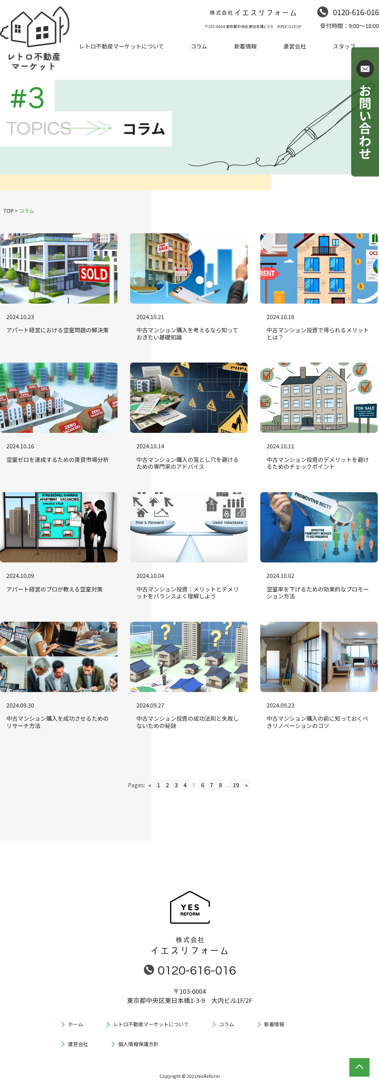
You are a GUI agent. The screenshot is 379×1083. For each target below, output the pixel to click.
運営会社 (78, 1044)
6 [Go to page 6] (202, 785)
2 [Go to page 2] (167, 785)
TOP (8, 210)
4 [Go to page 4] (185, 785)
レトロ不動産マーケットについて (151, 1024)
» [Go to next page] (246, 785)
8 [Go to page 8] (220, 785)
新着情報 (274, 1024)
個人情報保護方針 (138, 1044)
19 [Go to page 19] (236, 785)
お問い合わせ (365, 122)
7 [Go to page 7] (211, 785)
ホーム (75, 1024)
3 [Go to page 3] (176, 785)
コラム (226, 1024)
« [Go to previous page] (149, 785)
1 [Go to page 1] (158, 785)
